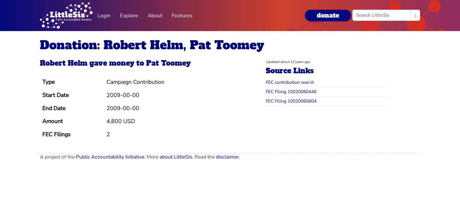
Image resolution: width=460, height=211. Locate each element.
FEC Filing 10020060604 (291, 101)
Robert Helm (63, 63)
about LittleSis (176, 157)
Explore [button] (129, 15)
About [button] (155, 15)
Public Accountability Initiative (110, 157)
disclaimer (227, 157)
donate (328, 15)
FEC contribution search (290, 82)
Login (104, 15)
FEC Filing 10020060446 (291, 92)
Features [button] (182, 15)
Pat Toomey (168, 63)
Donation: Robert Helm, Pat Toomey (152, 45)
